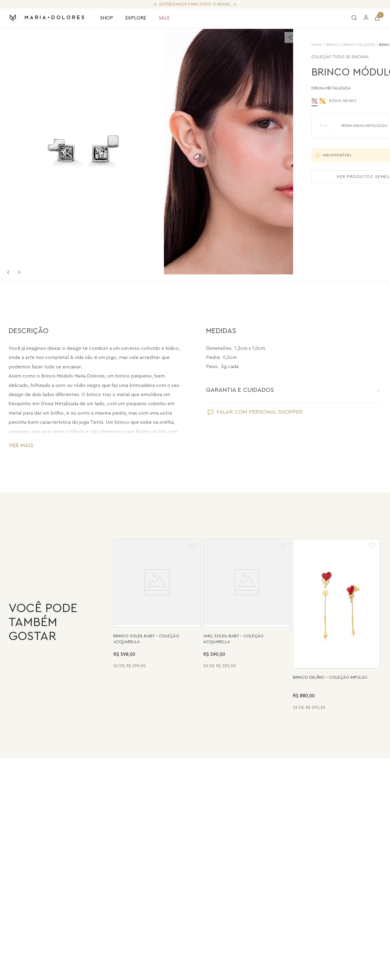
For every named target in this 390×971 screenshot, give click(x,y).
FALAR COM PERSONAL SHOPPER (260, 412)
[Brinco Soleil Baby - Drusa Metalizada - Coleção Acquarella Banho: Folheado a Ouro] (157, 625)
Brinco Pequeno (305, 45)
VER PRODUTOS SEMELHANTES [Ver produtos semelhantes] (319, 177)
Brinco (279, 45)
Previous (8, 272)
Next (19, 272)
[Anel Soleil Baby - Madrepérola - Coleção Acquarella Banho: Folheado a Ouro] (247, 625)
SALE (164, 18)
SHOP (106, 18)
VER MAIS (21, 445)
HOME (263, 45)
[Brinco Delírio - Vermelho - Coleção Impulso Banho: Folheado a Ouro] (336, 625)
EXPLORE (135, 18)
